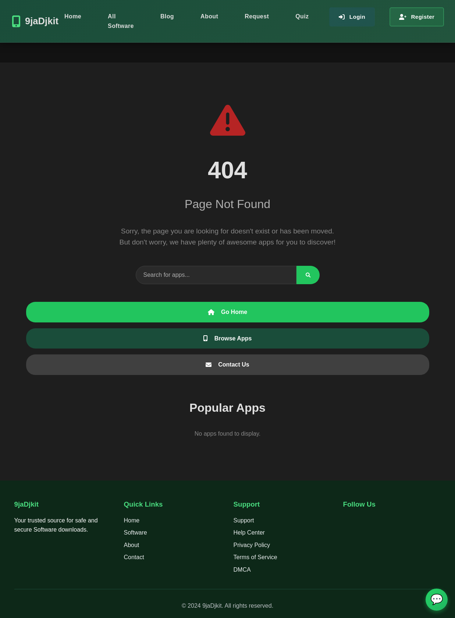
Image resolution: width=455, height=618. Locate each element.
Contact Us (227, 364)
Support (244, 520)
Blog (167, 16)
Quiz (302, 16)
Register (416, 17)
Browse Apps (227, 338)
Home (72, 16)
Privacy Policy (252, 545)
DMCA (242, 570)
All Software (121, 21)
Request (257, 16)
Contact (134, 557)
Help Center (249, 532)
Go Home (227, 312)
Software (135, 532)
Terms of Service (255, 557)
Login (352, 17)
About (209, 16)
